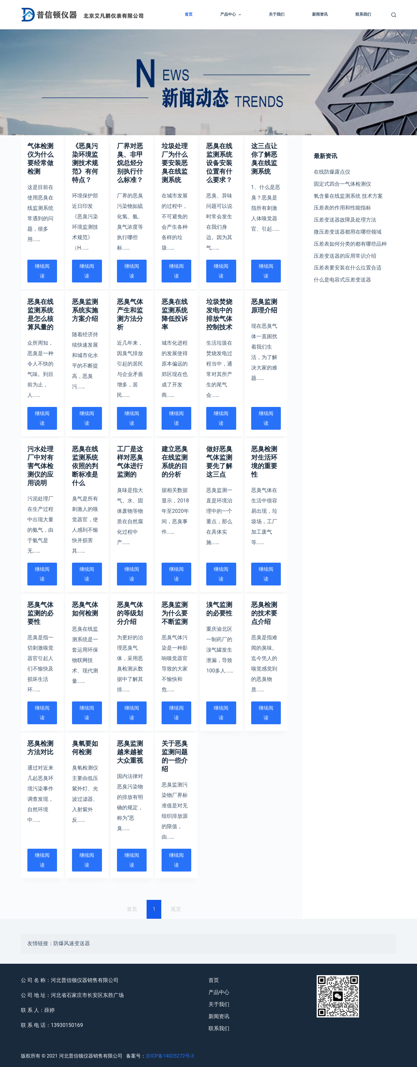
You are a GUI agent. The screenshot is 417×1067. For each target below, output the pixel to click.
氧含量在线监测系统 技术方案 (348, 196)
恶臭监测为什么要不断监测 (175, 613)
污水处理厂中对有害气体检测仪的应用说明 (40, 466)
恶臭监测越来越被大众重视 (130, 752)
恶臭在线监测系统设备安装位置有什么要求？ (219, 163)
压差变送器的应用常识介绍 (345, 256)
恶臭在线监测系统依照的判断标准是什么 (85, 466)
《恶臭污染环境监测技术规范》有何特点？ (85, 163)
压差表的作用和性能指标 (342, 208)
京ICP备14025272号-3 (170, 1056)
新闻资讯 (320, 14)
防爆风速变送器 (71, 943)
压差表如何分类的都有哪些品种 (350, 244)
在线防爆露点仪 (332, 172)
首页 (189, 14)
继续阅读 (42, 271)
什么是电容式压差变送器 (342, 280)
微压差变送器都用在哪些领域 (347, 232)
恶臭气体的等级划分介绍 (130, 613)
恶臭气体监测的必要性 (40, 613)
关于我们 (276, 14)
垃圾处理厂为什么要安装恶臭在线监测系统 (175, 163)
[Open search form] (393, 14)
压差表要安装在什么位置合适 (347, 268)
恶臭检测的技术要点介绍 (264, 613)
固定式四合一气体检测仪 (342, 184)
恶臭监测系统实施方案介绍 (85, 310)
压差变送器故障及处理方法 (345, 220)
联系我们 (363, 14)
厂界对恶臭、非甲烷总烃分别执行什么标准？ (130, 163)
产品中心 (231, 15)
